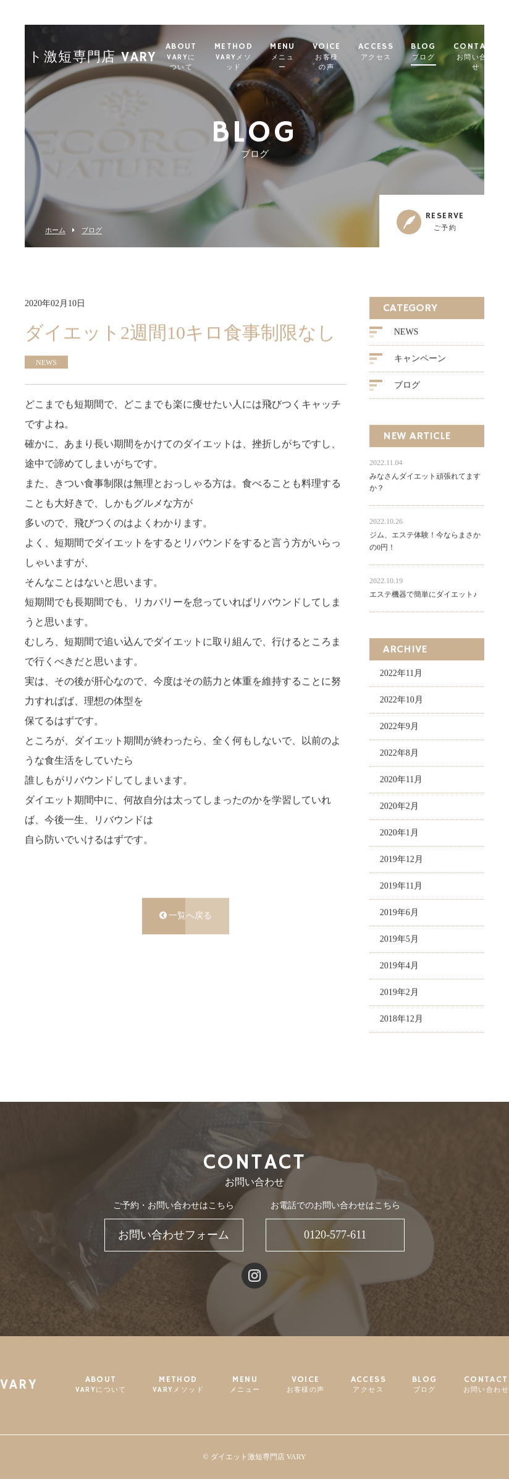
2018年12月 (401, 1020)
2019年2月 (399, 994)
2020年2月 (399, 807)
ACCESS (396, 52)
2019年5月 (399, 940)
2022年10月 (401, 701)
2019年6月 (399, 914)
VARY (19, 1385)
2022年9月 (399, 728)
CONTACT (486, 1385)
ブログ (92, 230)
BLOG (443, 52)
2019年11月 (401, 887)
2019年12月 (401, 861)
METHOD (254, 57)
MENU (303, 57)
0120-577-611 (335, 1235)
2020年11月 (401, 781)
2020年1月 (399, 834)
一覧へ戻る (185, 917)
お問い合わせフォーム (173, 1235)
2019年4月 (399, 967)
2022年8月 (399, 754)
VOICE (347, 57)
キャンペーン (420, 360)
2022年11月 (401, 675)
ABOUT (201, 57)
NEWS (406, 333)
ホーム (55, 230)
